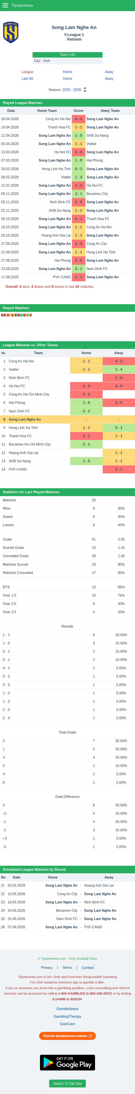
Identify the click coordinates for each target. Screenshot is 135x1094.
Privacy (46, 967)
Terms (67, 967)
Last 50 (27, 78)
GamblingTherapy (67, 1016)
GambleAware (67, 1009)
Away (109, 72)
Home (67, 72)
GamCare (67, 1024)
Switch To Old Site (67, 1083)
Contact (88, 967)
